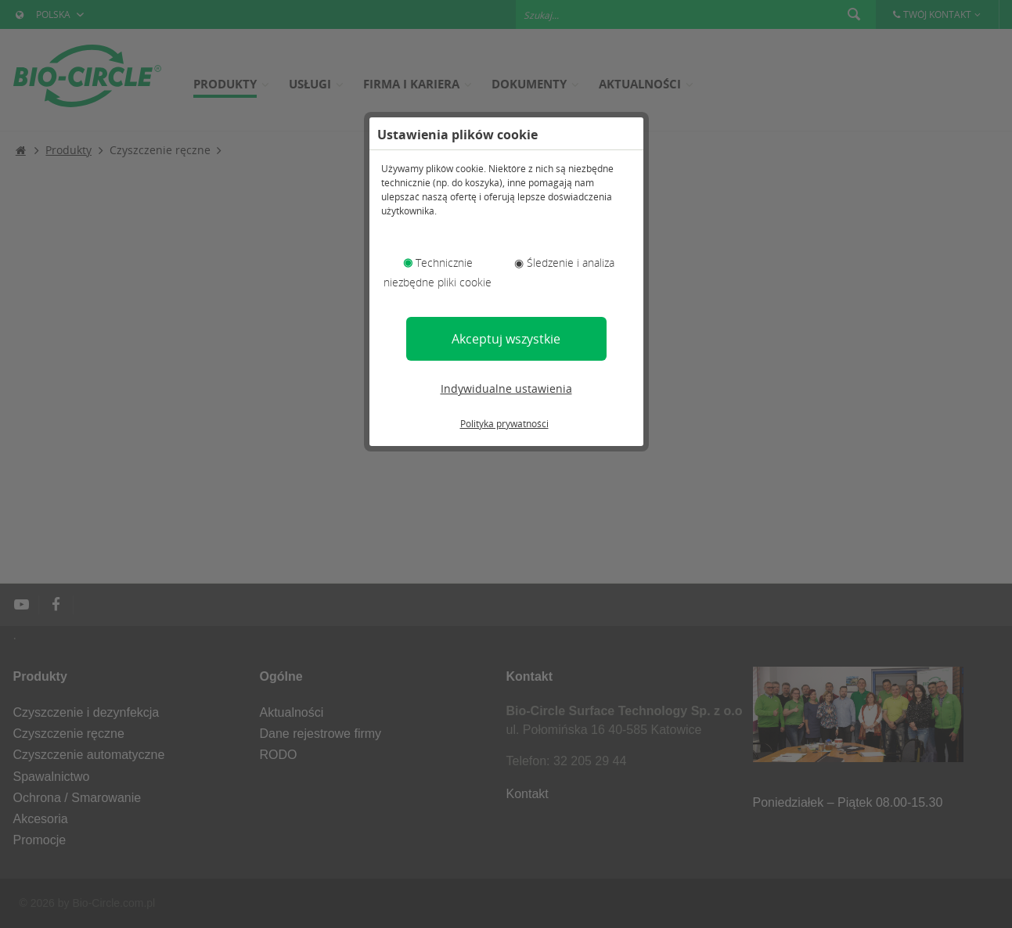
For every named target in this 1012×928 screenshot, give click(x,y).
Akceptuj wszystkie (506, 338)
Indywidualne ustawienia (506, 388)
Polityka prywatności (504, 423)
